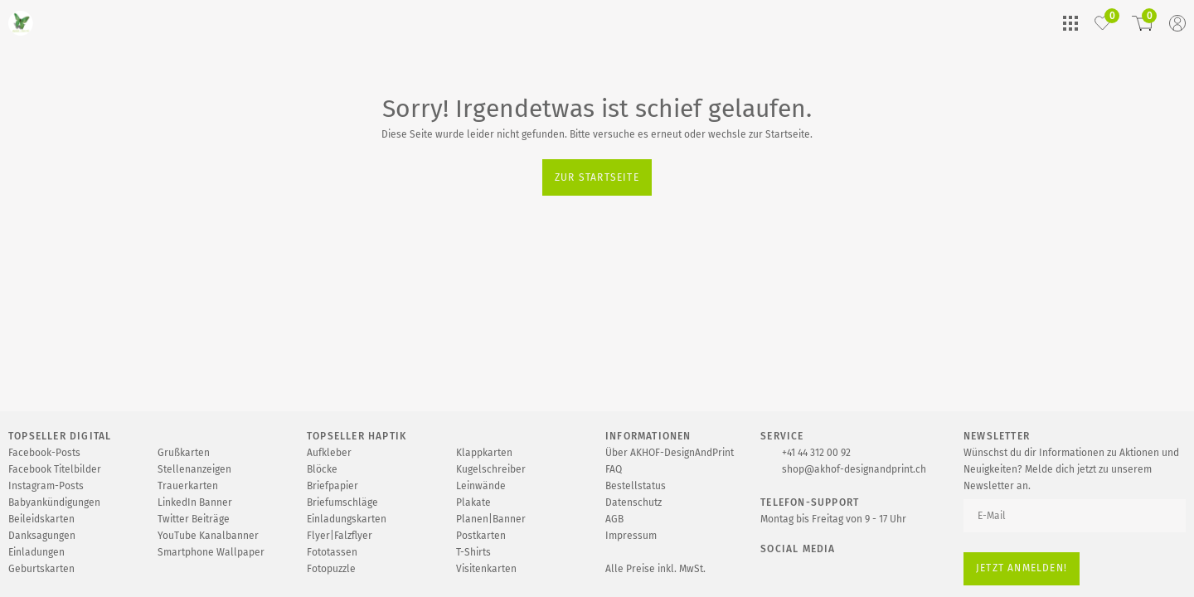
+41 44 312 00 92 (816, 453)
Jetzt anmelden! (1021, 568)
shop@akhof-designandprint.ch (854, 469)
